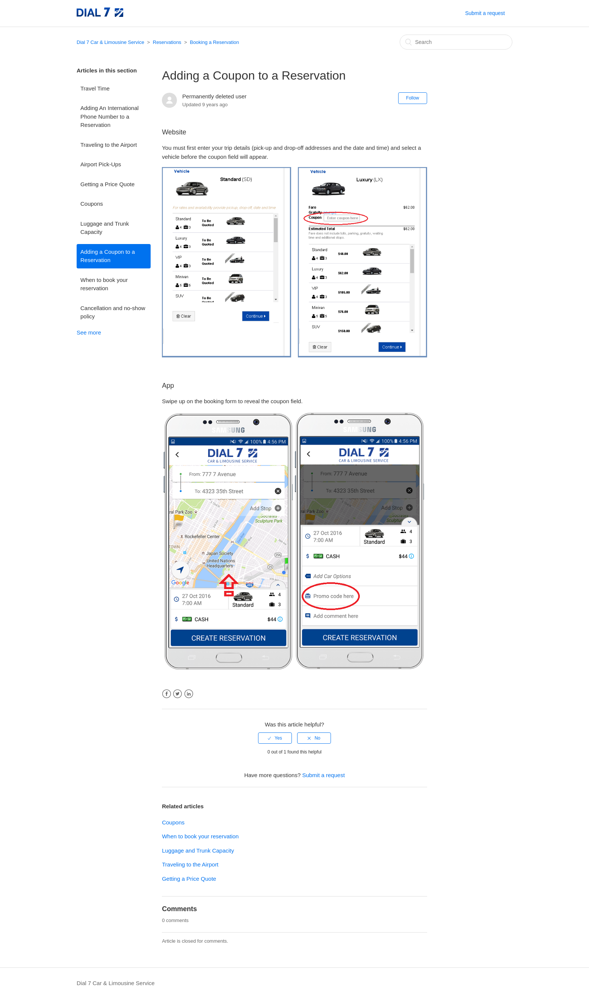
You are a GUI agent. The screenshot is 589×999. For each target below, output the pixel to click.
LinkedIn (188, 694)
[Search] (456, 42)
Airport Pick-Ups (100, 164)
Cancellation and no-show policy (112, 312)
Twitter (177, 694)
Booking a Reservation (214, 42)
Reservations (167, 42)
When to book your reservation (104, 284)
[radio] (275, 738)
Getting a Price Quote (107, 184)
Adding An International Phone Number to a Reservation (109, 116)
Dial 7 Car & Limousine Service (110, 42)
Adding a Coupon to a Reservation (107, 256)
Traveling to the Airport (108, 145)
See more (89, 332)
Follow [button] (412, 98)
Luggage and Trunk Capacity (104, 227)
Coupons (91, 203)
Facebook (166, 694)
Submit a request (485, 13)
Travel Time (95, 88)
